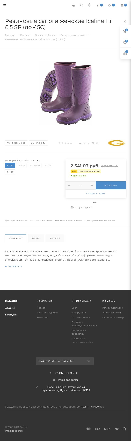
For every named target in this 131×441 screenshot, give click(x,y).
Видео (36, 238)
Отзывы (55, 238)
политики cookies (92, 406)
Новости (41, 307)
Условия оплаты (111, 312)
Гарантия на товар (113, 317)
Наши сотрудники (47, 312)
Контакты (42, 317)
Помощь (108, 301)
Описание (15, 238)
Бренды (11, 314)
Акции (10, 307)
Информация (82, 301)
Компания (45, 301)
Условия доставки (112, 307)
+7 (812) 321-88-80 (66, 373)
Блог (74, 307)
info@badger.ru (68, 379)
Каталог (11, 301)
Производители (81, 317)
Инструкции (79, 312)
